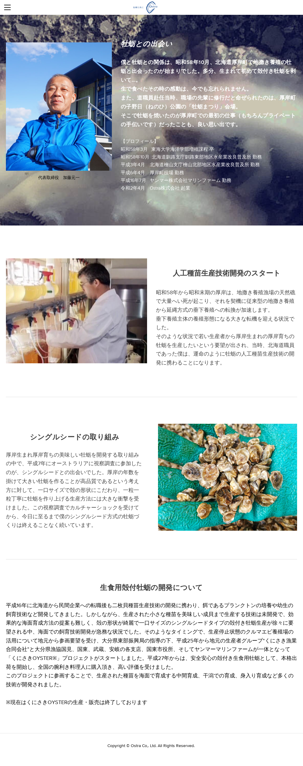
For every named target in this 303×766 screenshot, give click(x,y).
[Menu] (7, 7)
